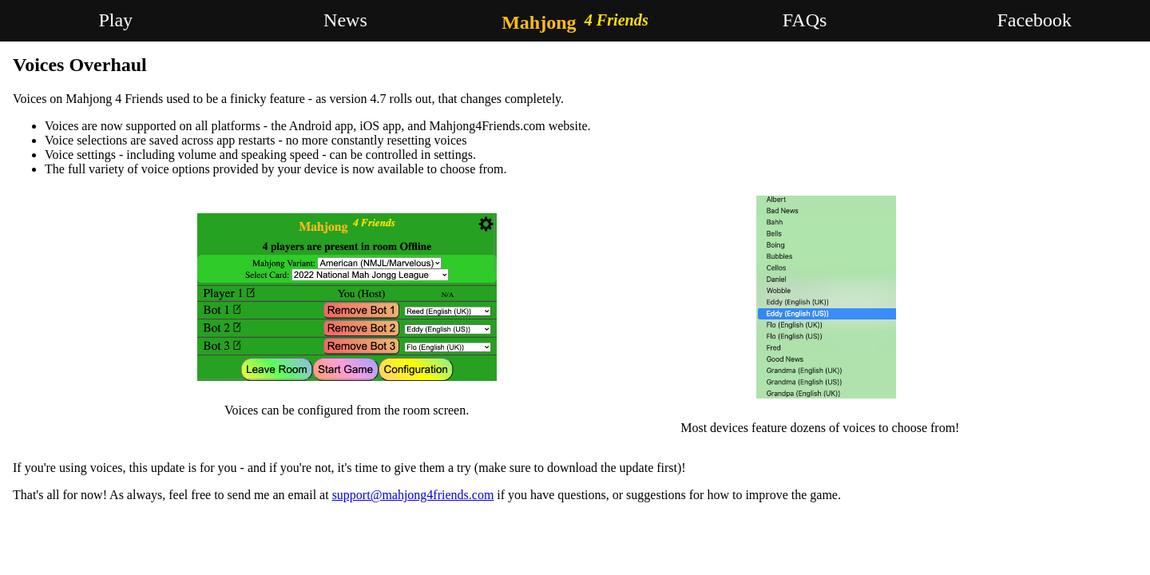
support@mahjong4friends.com (413, 495)
